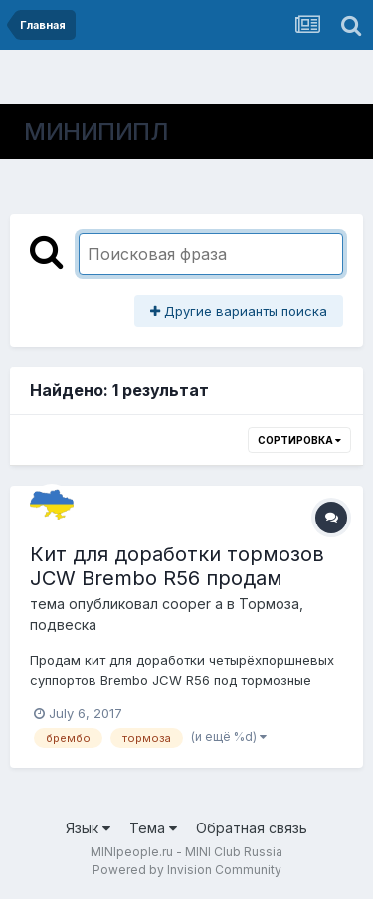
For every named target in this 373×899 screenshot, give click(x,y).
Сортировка (299, 440)
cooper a (192, 603)
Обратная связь (251, 828)
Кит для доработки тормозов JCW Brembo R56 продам (177, 566)
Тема (153, 828)
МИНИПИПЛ (96, 131)
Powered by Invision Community (187, 869)
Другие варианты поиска (238, 311)
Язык (88, 828)
